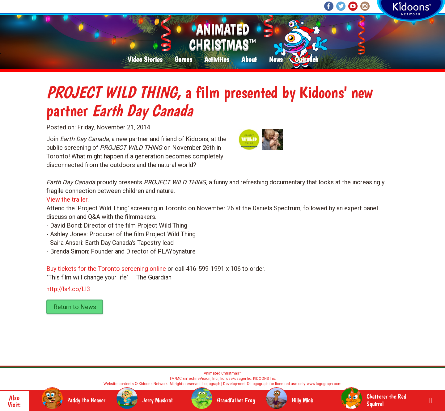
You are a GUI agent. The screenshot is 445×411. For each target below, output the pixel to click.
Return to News (74, 307)
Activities (216, 60)
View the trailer (66, 199)
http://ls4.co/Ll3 (68, 289)
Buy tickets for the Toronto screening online (106, 268)
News (275, 60)
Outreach (306, 60)
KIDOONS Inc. (264, 378)
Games (183, 60)
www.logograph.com (323, 384)
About (249, 60)
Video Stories (145, 60)
